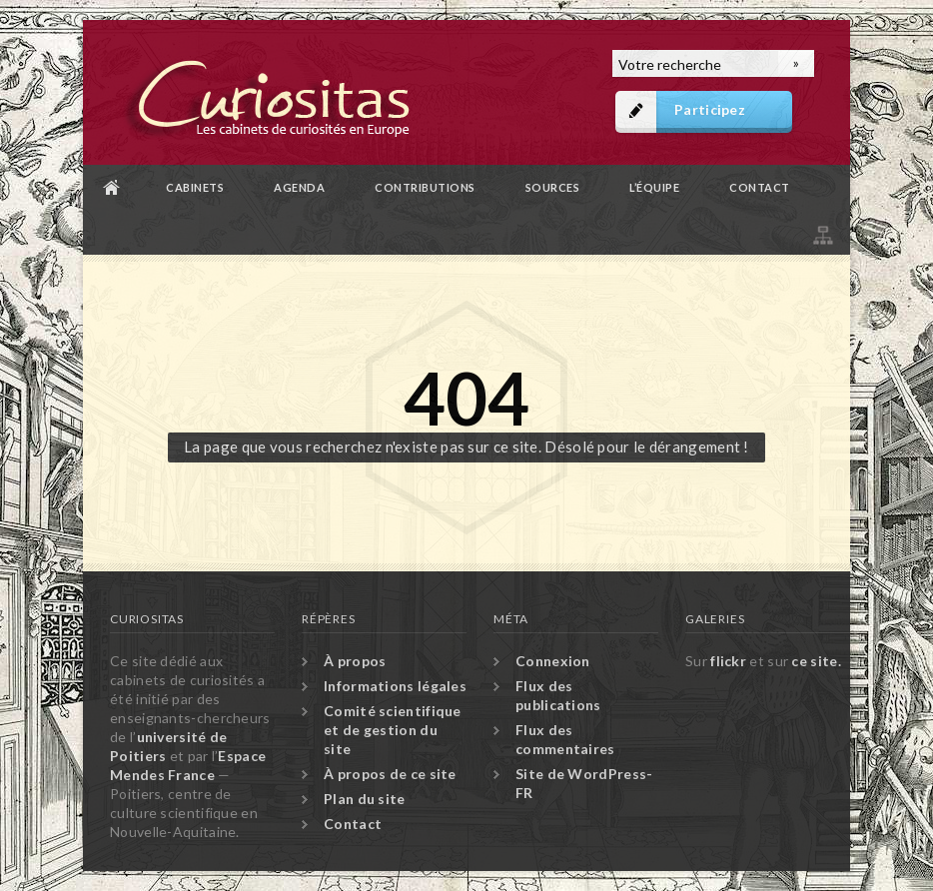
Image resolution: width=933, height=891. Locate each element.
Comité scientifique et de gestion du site (393, 729)
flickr (728, 660)
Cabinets (195, 187)
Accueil (112, 187)
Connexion (552, 660)
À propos (355, 660)
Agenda (299, 187)
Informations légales (395, 685)
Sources (552, 187)
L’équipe (654, 187)
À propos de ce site (390, 773)
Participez (709, 109)
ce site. (815, 660)
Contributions (425, 187)
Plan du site (821, 232)
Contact (759, 187)
